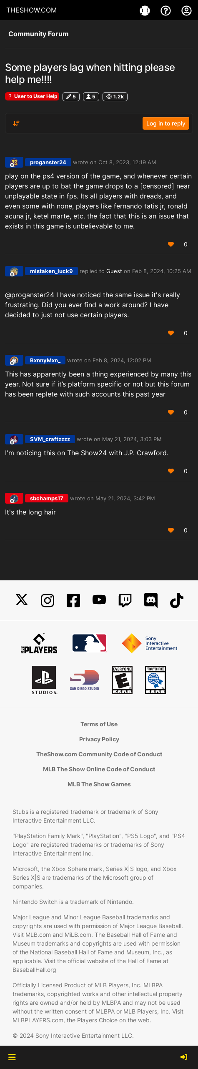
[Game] (146, 10)
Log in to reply (165, 123)
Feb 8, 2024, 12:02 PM (122, 360)
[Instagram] (47, 600)
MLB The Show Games (99, 784)
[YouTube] (99, 600)
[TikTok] (176, 600)
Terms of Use (99, 724)
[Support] (166, 10)
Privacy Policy (99, 739)
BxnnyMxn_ (45, 360)
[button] (11, 1057)
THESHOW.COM (31, 10)
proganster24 (48, 162)
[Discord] (151, 600)
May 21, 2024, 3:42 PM (125, 498)
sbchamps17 (46, 498)
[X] (21, 600)
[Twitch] (125, 600)
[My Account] (186, 10)
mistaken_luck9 (51, 271)
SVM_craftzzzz (50, 439)
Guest (114, 271)
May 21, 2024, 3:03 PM (132, 439)
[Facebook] (73, 600)
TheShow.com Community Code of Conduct (99, 754)
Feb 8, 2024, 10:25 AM (161, 271)
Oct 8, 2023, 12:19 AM (127, 162)
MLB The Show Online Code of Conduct (99, 769)
